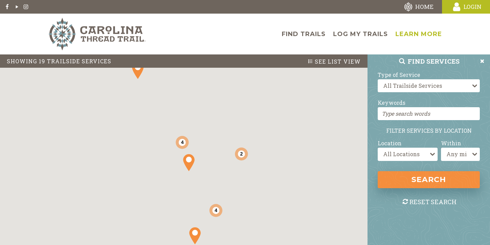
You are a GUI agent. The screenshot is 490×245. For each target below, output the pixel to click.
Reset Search (429, 202)
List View (334, 61)
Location (390, 143)
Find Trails (304, 34)
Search (428, 179)
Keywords (391, 102)
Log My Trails (360, 34)
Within (451, 143)
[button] (189, 162)
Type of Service (399, 74)
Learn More (418, 34)
